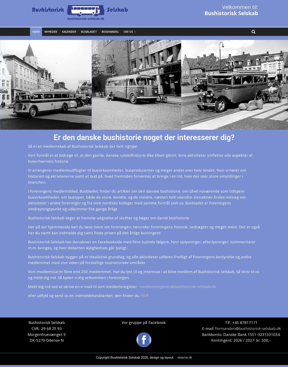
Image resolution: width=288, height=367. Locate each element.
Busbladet (89, 32)
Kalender (69, 32)
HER (144, 295)
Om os (128, 32)
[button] (6, 85)
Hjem (36, 32)
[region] (144, 85)
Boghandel (110, 32)
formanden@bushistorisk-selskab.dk (248, 328)
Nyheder (50, 32)
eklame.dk (185, 357)
